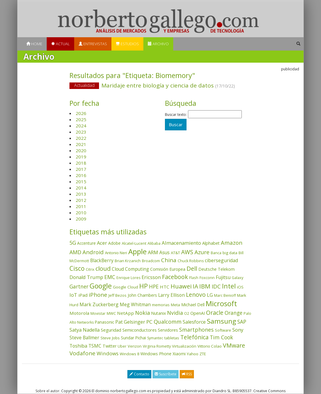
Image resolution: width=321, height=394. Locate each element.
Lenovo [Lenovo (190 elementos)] (196, 295)
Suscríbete (165, 374)
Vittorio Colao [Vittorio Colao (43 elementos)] (209, 346)
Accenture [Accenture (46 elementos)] (86, 243)
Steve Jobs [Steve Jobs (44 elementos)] (110, 338)
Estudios (127, 43)
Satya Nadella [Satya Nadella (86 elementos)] (84, 330)
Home (34, 43)
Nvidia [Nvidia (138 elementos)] (175, 312)
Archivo (158, 43)
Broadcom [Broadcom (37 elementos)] (151, 260)
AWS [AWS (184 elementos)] (187, 252)
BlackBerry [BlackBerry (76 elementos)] (102, 260)
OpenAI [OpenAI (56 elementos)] (197, 313)
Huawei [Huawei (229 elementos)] (181, 286)
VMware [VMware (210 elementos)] (234, 345)
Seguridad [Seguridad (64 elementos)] (111, 330)
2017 (81, 169)
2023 (81, 132)
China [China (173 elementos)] (168, 260)
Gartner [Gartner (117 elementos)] (78, 286)
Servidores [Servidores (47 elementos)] (168, 330)
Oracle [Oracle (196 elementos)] (214, 313)
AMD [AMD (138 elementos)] (75, 252)
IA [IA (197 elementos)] (195, 286)
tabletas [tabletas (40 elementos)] (171, 338)
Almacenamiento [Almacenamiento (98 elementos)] (181, 242)
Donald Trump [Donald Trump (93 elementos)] (86, 277)
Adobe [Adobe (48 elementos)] (114, 243)
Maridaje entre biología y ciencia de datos (160, 86)
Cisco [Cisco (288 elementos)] (77, 268)
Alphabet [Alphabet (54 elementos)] (211, 243)
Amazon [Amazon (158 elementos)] (231, 242)
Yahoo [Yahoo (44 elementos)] (192, 353)
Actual (60, 43)
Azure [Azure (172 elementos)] (202, 252)
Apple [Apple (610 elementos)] (137, 251)
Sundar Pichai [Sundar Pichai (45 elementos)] (133, 338)
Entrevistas (93, 43)
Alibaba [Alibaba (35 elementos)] (153, 243)
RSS (187, 374)
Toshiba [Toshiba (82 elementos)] (78, 346)
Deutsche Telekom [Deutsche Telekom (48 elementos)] (216, 269)
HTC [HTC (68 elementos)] (164, 287)
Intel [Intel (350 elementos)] (229, 286)
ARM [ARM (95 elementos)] (153, 252)
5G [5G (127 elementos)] (72, 242)
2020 (81, 150)
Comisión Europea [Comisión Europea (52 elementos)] (167, 269)
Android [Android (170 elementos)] (93, 252)
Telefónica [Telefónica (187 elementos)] (194, 337)
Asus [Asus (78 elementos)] (164, 252)
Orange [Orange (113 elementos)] (233, 312)
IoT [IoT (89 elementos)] (73, 295)
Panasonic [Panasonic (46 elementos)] (104, 322)
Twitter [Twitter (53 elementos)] (109, 346)
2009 (81, 219)
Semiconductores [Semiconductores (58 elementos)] (139, 330)
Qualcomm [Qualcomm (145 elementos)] (167, 321)
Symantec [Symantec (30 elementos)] (155, 338)
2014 (81, 188)
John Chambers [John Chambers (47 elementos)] (142, 295)
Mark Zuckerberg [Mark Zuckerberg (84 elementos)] (99, 304)
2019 (81, 157)
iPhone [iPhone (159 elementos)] (98, 294)
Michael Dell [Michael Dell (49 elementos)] (193, 304)
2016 (81, 175)
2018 (81, 163)
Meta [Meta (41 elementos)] (175, 304)
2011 (81, 206)
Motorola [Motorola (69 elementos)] (79, 313)
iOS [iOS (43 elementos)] (240, 287)
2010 (81, 212)
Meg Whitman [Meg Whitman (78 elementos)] (135, 304)
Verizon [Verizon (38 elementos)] (135, 346)
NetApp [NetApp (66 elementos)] (125, 313)
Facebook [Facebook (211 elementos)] (175, 277)
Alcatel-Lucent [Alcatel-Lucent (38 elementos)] (134, 243)
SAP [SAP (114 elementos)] (241, 321)
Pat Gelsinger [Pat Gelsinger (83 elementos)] (130, 322)
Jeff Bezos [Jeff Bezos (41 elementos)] (117, 295)
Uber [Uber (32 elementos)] (122, 346)
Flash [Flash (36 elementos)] (193, 277)
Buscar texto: (176, 114)
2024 (81, 126)
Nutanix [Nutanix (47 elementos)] (158, 313)
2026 (81, 113)
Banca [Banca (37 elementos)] (216, 252)
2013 (81, 194)
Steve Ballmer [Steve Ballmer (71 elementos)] (84, 338)
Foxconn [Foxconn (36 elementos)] (207, 277)
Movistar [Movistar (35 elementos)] (98, 313)
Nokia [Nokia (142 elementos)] (142, 312)
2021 (81, 144)
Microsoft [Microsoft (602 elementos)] (221, 303)
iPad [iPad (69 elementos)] (82, 295)
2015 (81, 181)
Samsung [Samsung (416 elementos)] (221, 321)
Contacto (139, 374)
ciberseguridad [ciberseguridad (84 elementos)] (221, 260)
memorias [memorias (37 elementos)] (161, 304)
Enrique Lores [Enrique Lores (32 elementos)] (128, 277)
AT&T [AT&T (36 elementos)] (175, 252)
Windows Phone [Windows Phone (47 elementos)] (155, 353)
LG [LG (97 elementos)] (210, 294)
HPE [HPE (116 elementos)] (154, 286)
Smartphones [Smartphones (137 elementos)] (196, 329)
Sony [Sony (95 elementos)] (237, 329)
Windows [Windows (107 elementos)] (108, 353)
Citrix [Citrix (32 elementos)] (90, 269)
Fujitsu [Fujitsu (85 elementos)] (223, 277)
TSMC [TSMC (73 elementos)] (94, 346)
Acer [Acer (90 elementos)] (102, 243)
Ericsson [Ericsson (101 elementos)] (151, 277)
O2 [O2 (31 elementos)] (186, 313)
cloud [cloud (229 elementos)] (103, 269)
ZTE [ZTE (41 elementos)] (203, 353)
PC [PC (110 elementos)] (149, 321)
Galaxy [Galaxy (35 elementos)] (237, 277)
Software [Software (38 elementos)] (223, 330)
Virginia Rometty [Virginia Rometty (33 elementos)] (157, 346)
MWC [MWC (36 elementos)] (111, 313)
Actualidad (84, 85)
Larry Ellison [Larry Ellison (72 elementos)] (171, 295)
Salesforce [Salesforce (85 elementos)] (194, 322)
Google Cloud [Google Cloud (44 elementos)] (125, 287)
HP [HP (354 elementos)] (143, 286)
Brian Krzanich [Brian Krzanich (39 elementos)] (128, 260)
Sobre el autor (47, 390)
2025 (81, 119)
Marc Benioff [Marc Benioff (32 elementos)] (225, 295)
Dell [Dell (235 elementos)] (192, 268)
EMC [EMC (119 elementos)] (109, 276)
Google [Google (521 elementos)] (101, 286)
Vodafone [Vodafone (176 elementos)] (82, 353)
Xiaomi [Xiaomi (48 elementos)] (179, 353)
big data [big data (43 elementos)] (230, 252)
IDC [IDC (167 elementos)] (216, 286)
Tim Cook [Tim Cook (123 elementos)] (221, 337)
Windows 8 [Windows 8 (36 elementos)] (129, 353)
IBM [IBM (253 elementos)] (204, 286)
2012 (81, 200)
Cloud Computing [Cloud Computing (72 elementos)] (130, 269)
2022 (81, 138)
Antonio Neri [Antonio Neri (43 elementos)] (116, 252)
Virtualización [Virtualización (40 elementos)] (184, 346)
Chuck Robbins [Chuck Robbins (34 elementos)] (191, 260)
